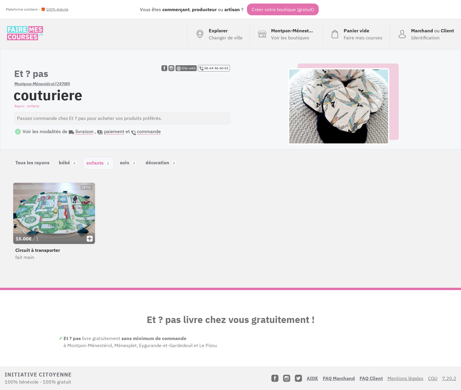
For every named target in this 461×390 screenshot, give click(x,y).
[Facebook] (274, 378)
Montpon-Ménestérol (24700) (42, 83)
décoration (161, 162)
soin (128, 162)
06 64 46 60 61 (213, 68)
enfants (98, 163)
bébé (68, 162)
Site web (186, 68)
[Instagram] (286, 378)
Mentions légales (405, 378)
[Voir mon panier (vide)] (356, 34)
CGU (432, 378)
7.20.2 (449, 378)
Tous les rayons (32, 162)
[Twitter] (298, 378)
